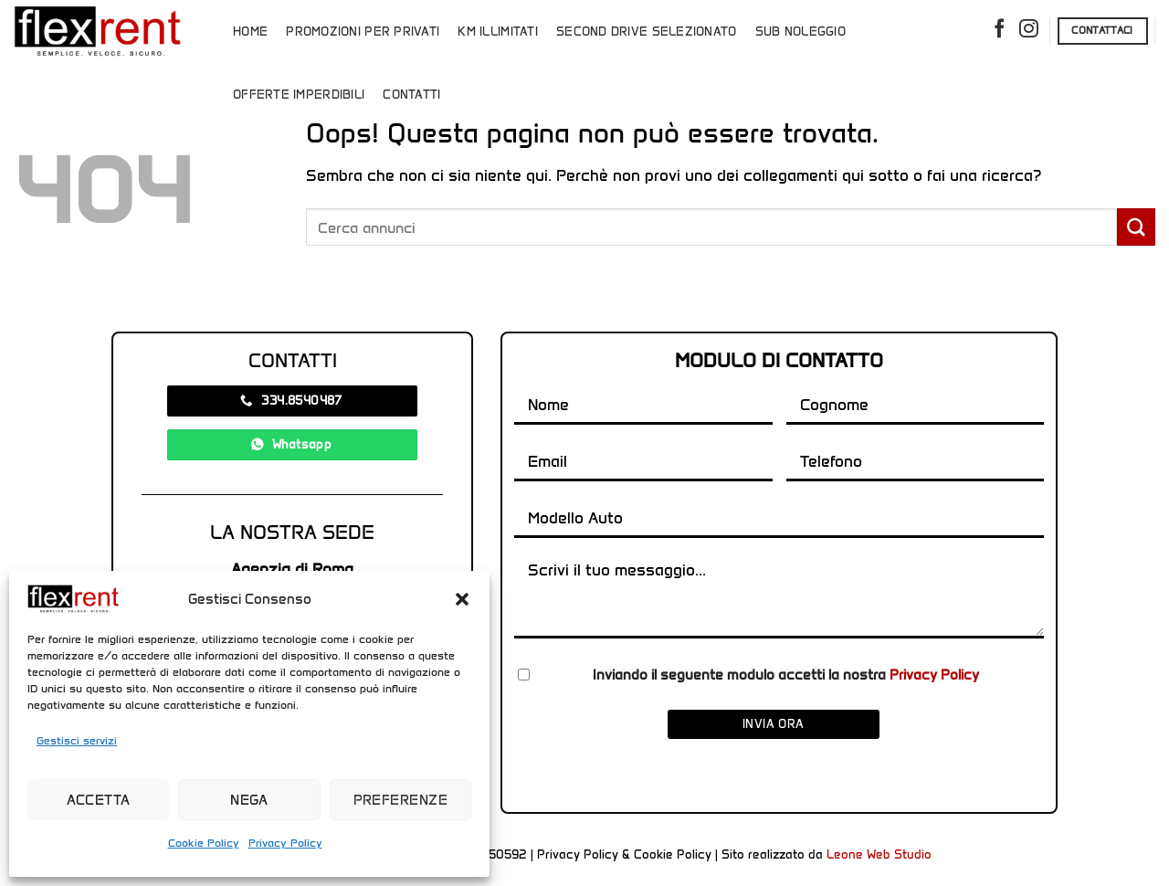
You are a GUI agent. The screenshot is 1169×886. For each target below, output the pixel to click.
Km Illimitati (498, 31)
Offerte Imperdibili (298, 94)
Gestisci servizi (77, 740)
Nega (249, 800)
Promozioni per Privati (362, 31)
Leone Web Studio (879, 854)
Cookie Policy (203, 842)
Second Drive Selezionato (646, 31)
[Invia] (1136, 227)
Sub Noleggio (800, 31)
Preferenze (400, 800)
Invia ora (773, 724)
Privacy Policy (285, 842)
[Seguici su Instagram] (1028, 31)
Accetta (99, 800)
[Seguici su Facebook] (999, 31)
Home (250, 31)
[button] (462, 599)
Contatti (411, 94)
